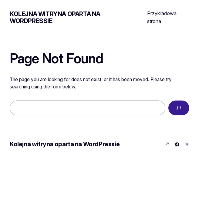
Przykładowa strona (162, 17)
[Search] (178, 108)
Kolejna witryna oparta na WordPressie (55, 17)
